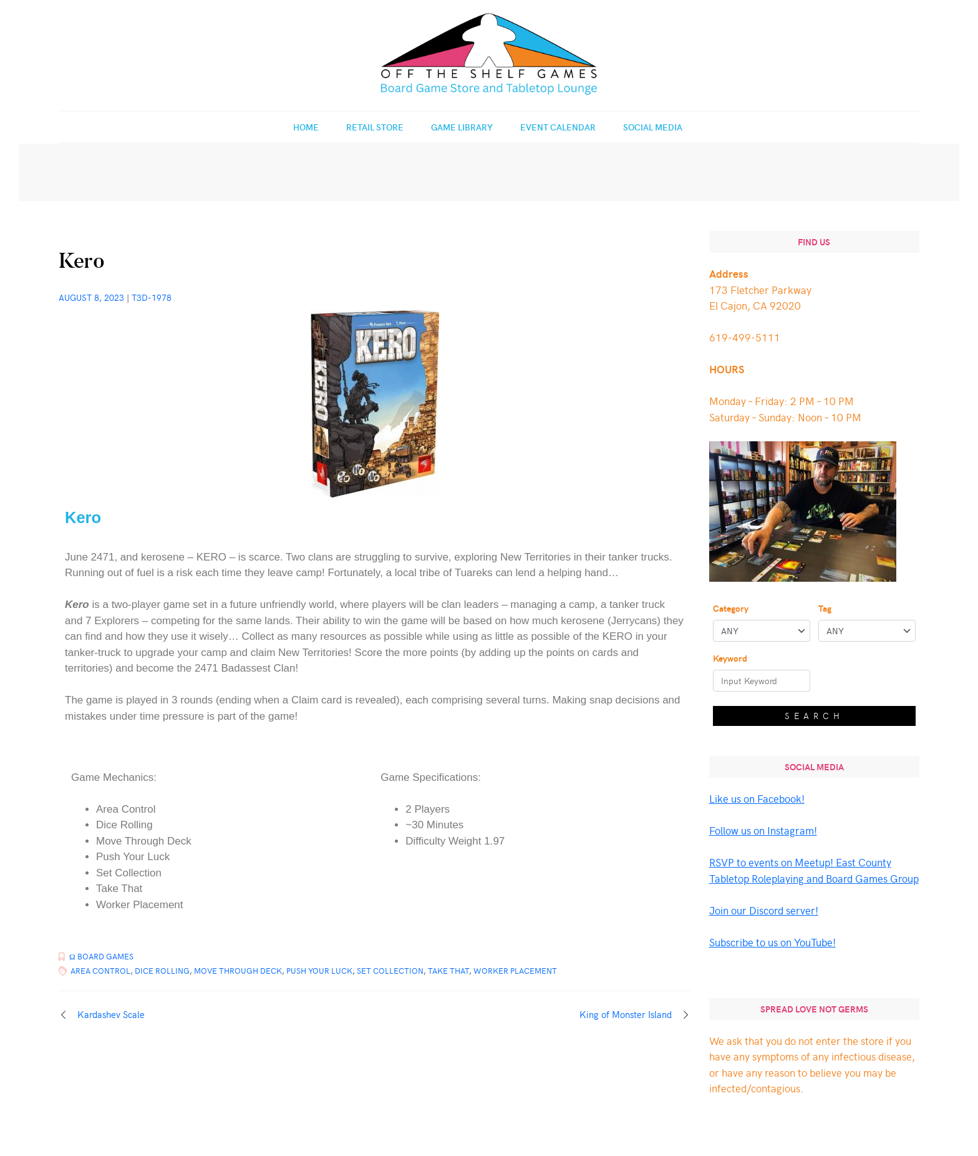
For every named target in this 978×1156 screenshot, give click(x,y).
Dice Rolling (162, 970)
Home (306, 127)
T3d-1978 (152, 297)
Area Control (100, 970)
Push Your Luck (319, 970)
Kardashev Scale (111, 1014)
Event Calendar (558, 127)
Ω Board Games (101, 956)
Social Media (652, 127)
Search (814, 716)
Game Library (462, 127)
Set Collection (390, 970)
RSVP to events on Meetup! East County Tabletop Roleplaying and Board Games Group (814, 870)
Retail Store (375, 127)
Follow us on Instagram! (763, 830)
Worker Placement (515, 970)
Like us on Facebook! (757, 798)
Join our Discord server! (763, 910)
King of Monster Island (625, 1014)
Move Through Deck (238, 970)
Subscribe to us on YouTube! (772, 941)
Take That (448, 970)
